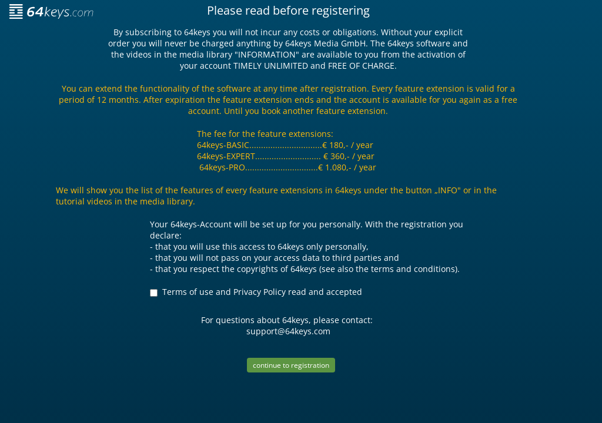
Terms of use (187, 291)
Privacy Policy (259, 291)
